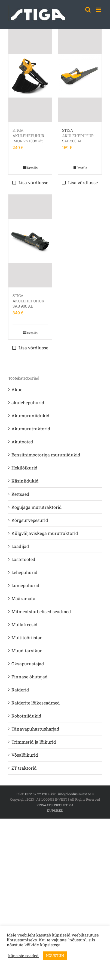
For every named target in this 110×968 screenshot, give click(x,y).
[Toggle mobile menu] (99, 9)
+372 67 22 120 (36, 794)
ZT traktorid (24, 768)
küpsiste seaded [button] (23, 955)
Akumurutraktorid (30, 428)
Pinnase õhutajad (29, 676)
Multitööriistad (27, 637)
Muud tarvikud (27, 650)
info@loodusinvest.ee (74, 794)
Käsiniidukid (25, 481)
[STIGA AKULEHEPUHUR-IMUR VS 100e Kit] (30, 75)
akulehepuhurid (27, 402)
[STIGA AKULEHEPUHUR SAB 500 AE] (80, 75)
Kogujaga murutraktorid (36, 507)
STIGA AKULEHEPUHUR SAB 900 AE (28, 301)
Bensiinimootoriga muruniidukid (45, 455)
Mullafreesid (24, 624)
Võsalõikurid (24, 755)
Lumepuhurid (25, 585)
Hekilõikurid (24, 468)
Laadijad (20, 546)
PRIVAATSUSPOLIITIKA (55, 805)
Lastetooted (23, 559)
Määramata (23, 598)
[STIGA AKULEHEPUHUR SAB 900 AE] (30, 241)
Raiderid (20, 690)
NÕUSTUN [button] (55, 955)
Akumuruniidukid (30, 415)
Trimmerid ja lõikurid (33, 742)
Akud (17, 389)
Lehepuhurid (24, 572)
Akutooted (22, 441)
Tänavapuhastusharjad (35, 729)
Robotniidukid (26, 716)
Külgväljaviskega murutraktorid (44, 533)
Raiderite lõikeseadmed (35, 703)
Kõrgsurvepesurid (29, 520)
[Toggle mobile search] (88, 9)
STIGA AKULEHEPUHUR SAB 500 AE (78, 135)
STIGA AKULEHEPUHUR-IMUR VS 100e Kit (29, 135)
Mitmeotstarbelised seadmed (41, 611)
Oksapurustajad (27, 663)
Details (32, 167)
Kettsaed (20, 494)
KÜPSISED (55, 810)
